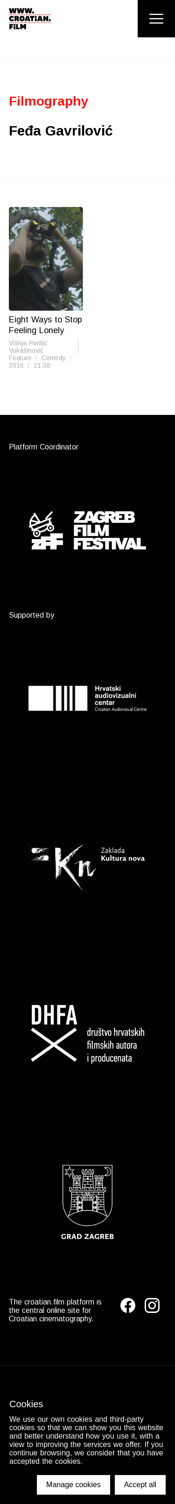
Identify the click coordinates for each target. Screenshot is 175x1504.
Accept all (140, 1485)
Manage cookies (73, 1485)
